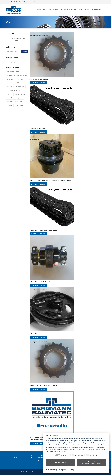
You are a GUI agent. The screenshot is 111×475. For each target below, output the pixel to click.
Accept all (91, 462)
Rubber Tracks (11, 98)
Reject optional (60, 463)
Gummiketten (20, 87)
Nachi (23, 94)
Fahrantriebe (10, 83)
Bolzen (18, 72)
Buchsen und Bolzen (20, 75)
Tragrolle (9, 105)
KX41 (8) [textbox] (16, 62)
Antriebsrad (10, 72)
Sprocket (20, 98)
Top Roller (10, 101)
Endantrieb (10, 79)
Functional (79, 455)
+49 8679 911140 (12, 2)
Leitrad (16, 94)
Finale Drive (10, 87)
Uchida (22, 105)
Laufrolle (9, 94)
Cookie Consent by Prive (99, 470)
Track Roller (18, 101)
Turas (16, 105)
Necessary (64, 455)
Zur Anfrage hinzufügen (38, 82)
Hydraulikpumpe (12, 90)
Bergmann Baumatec (11, 472)
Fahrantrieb (19, 79)
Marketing (93, 455)
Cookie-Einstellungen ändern (26, 472)
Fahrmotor (20, 83)
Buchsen (9, 75)
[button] (105, 9)
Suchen (25, 51)
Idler (20, 90)
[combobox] (17, 62)
